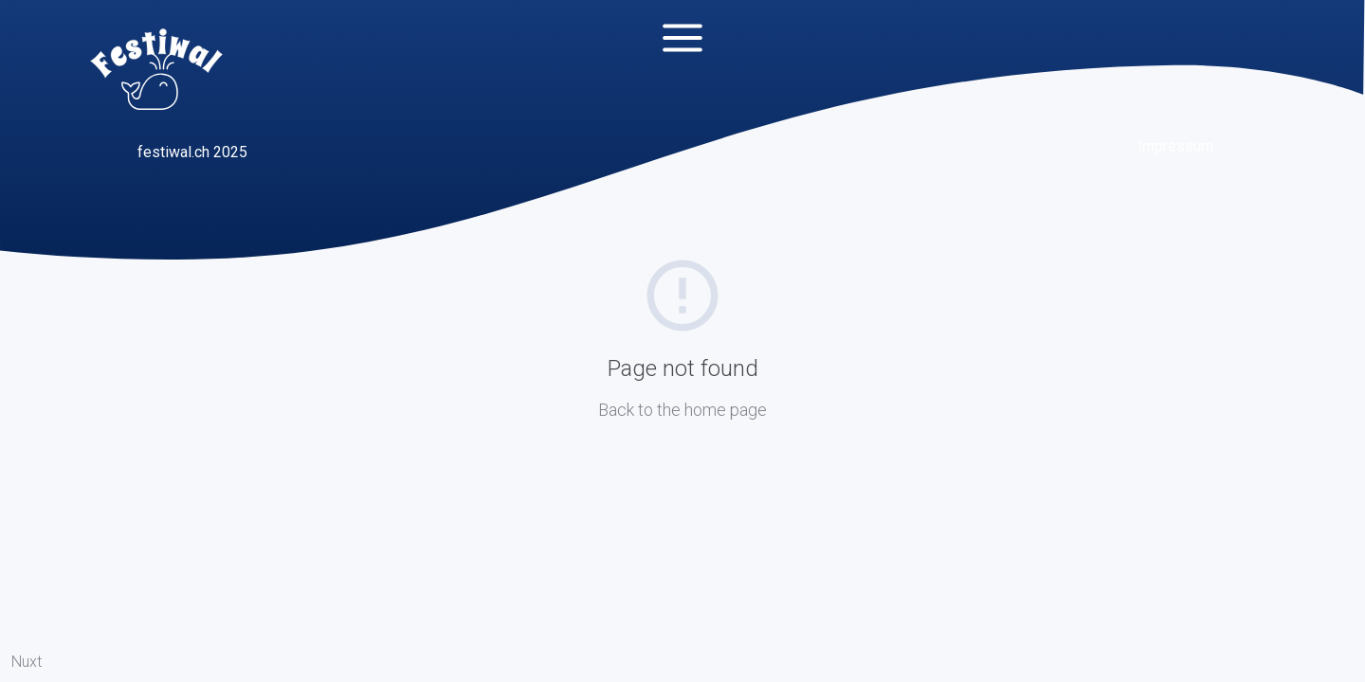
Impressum (1175, 146)
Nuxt (26, 662)
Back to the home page (682, 410)
